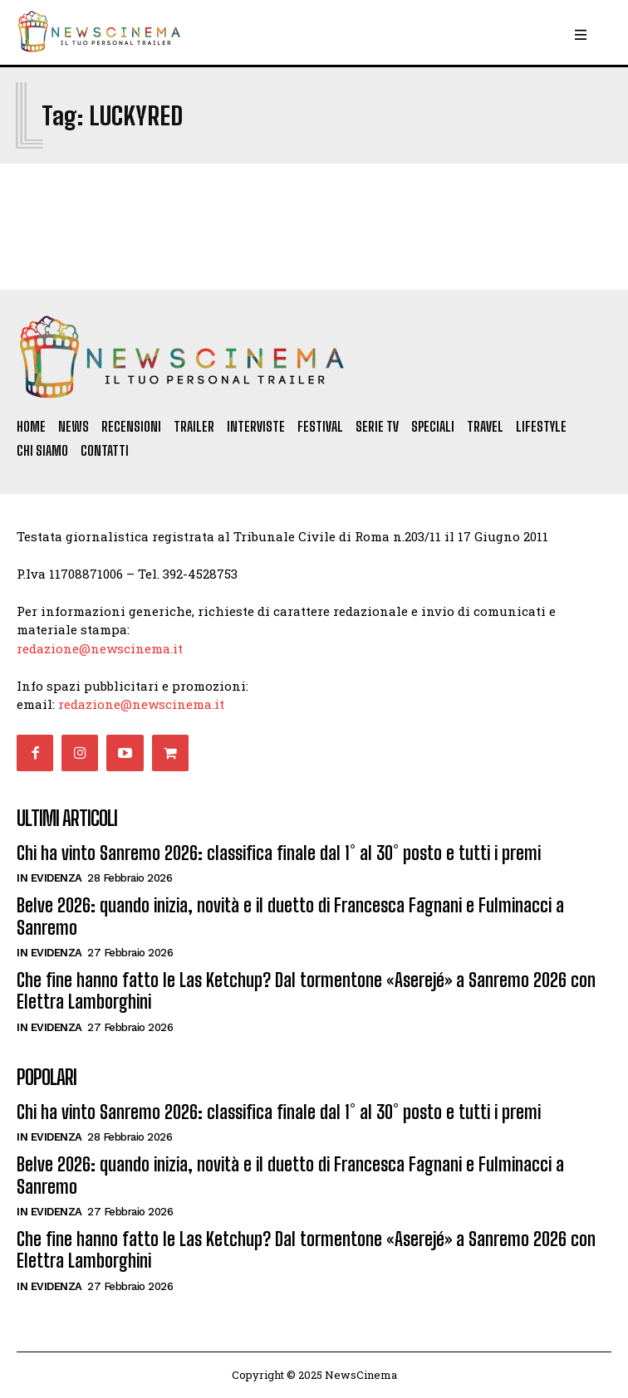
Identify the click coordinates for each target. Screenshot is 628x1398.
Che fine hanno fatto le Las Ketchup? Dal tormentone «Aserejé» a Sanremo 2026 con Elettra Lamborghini (306, 991)
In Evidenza (49, 878)
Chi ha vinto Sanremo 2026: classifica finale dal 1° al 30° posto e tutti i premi (279, 853)
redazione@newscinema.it (100, 648)
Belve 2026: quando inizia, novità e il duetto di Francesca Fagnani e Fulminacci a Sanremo (290, 916)
